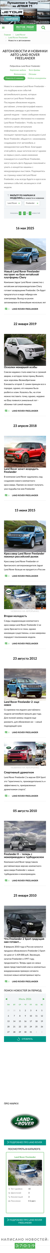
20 (8, 1027)
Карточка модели (18, 70)
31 (31, 1032)
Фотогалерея (20, 74)
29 (20, 1032)
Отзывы (32, 74)
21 (14, 1027)
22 (20, 1027)
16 (25, 1021)
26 (42, 1027)
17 (31, 1021)
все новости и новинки (33, 198)
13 (8, 1021)
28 (14, 1032)
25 (36, 1027)
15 (20, 1021)
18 (36, 1021)
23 (25, 1027)
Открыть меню (3, 30)
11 (36, 1016)
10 (31, 1016)
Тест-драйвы (34, 70)
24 (31, 1027)
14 (14, 1021)
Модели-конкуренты (37, 78)
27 (8, 1032)
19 (42, 1021)
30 (25, 1032)
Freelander (32, 203)
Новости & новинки (14, 78)
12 (42, 1016)
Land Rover (14, 203)
